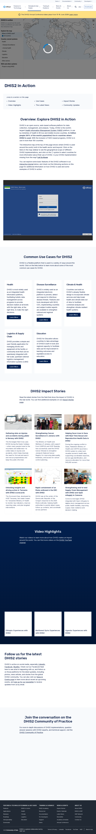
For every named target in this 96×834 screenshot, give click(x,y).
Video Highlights (14, 105)
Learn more (73, 14)
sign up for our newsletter (24, 682)
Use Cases (40, 101)
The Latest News (42, 105)
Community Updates (72, 105)
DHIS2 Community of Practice (31, 732)
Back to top (89, 829)
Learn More (43, 320)
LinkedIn (41, 664)
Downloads (88, 7)
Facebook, (9, 667)
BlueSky (16, 667)
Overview (12, 101)
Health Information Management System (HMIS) (44, 130)
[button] (80, 7)
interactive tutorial (26, 164)
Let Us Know (43, 157)
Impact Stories (69, 101)
